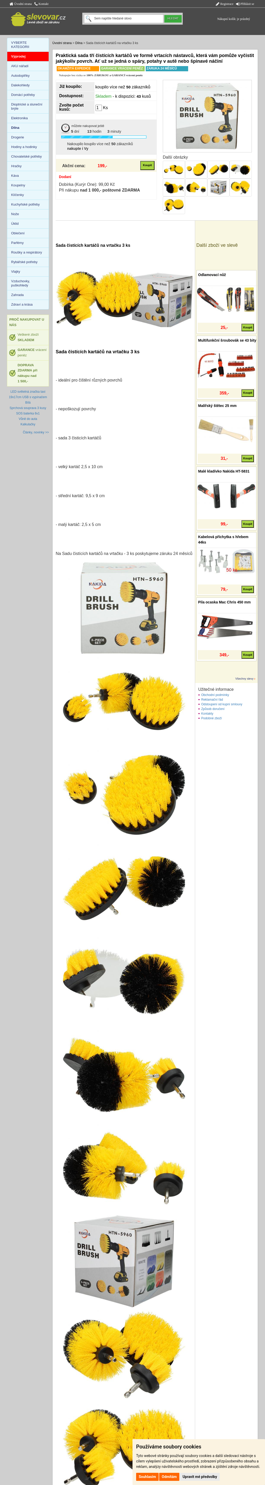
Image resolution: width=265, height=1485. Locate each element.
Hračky (16, 166)
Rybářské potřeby (24, 262)
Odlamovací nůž (212, 275)
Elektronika (19, 118)
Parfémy (17, 243)
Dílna (79, 43)
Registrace (224, 4)
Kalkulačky (27, 424)
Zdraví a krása (22, 304)
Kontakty (207, 713)
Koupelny (18, 185)
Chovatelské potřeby (26, 156)
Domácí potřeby (23, 95)
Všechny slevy (244, 678)
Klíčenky (17, 195)
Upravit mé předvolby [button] (199, 1477)
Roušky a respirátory (26, 252)
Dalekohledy (20, 85)
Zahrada (17, 295)
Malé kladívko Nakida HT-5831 (223, 471)
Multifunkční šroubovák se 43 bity (227, 340)
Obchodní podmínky (215, 695)
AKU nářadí (19, 66)
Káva (15, 176)
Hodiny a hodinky (24, 147)
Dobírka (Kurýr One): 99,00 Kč (87, 184)
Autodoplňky (20, 76)
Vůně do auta (28, 419)
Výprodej (18, 56)
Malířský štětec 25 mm (217, 406)
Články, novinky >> (36, 432)
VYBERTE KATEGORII (20, 45)
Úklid (15, 224)
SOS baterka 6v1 (28, 413)
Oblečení (18, 233)
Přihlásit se (245, 4)
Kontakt (41, 4)
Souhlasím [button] (147, 1477)
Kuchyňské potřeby (25, 204)
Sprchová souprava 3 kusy (28, 408)
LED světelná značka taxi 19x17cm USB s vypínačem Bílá (28, 397)
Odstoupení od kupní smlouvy (221, 704)
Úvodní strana (21, 4)
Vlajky (15, 271)
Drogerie (17, 137)
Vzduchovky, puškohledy (20, 283)
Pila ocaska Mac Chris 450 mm (224, 602)
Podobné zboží (211, 718)
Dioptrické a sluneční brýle (26, 106)
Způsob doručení (213, 709)
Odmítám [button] (169, 1477)
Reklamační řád (212, 699)
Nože (15, 214)
